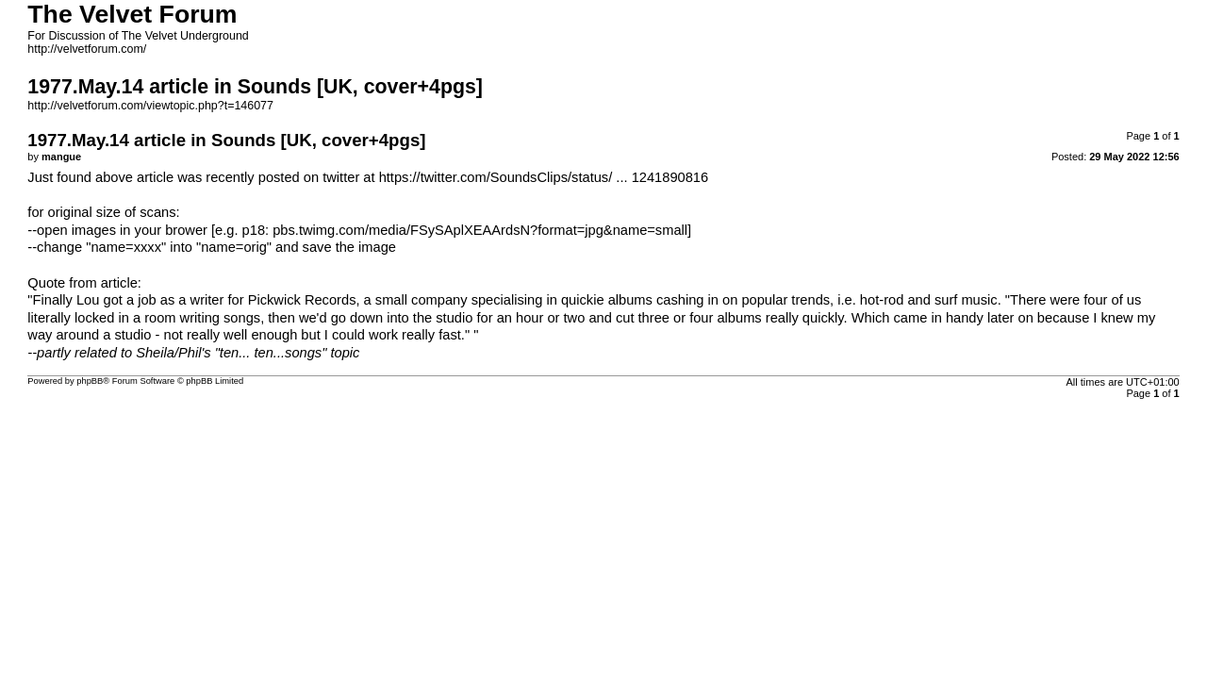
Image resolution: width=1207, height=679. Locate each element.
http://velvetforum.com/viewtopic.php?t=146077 (150, 105)
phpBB (89, 381)
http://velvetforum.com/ (86, 49)
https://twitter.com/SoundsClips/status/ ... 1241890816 (544, 177)
